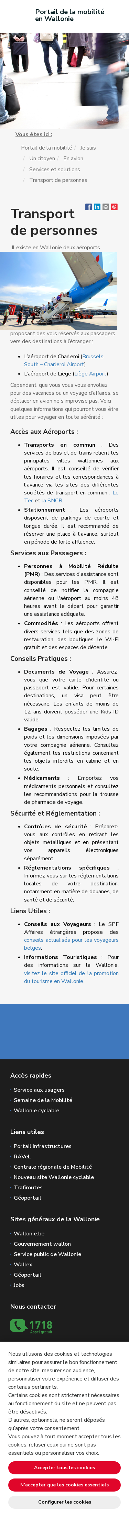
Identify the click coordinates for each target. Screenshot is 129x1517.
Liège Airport (90, 374)
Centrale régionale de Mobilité (53, 1167)
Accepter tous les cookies (64, 1467)
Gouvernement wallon (42, 1244)
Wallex (23, 1264)
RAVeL (22, 1156)
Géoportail (27, 1197)
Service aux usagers (39, 1090)
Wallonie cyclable (36, 1110)
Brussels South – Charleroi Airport (64, 360)
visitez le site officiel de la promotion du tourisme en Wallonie (71, 977)
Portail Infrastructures (43, 1146)
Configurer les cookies (64, 1502)
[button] (105, 208)
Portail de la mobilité (46, 148)
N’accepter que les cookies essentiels (64, 1485)
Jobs (19, 1285)
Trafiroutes (28, 1187)
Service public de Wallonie (47, 1254)
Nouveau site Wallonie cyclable (54, 1177)
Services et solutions (54, 169)
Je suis (88, 148)
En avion (73, 158)
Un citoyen (42, 158)
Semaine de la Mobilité (43, 1100)
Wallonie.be (29, 1233)
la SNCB (52, 500)
